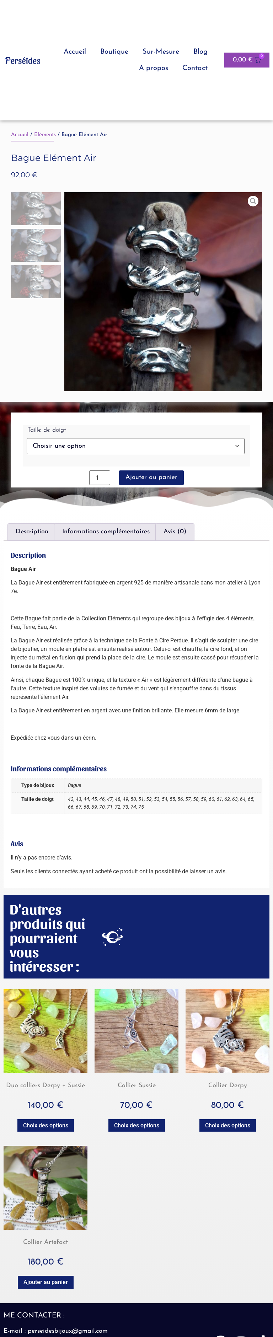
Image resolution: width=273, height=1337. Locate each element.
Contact (195, 68)
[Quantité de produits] (99, 477)
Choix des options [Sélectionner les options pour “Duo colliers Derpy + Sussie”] (45, 1125)
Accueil (75, 51)
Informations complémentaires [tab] (106, 531)
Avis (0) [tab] (175, 531)
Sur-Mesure (161, 51)
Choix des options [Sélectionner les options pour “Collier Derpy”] (227, 1125)
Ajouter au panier (151, 477)
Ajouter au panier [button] (45, 1282)
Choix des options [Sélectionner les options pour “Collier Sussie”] (136, 1125)
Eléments (45, 135)
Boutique (114, 51)
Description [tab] (32, 531)
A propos (153, 68)
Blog (200, 51)
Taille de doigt (46, 430)
